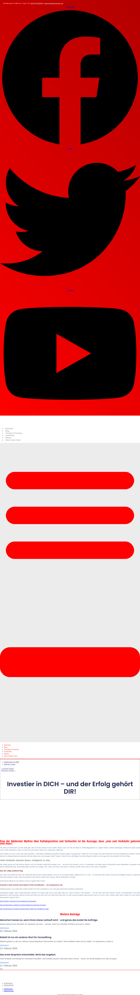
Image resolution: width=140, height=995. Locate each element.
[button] (70, 592)
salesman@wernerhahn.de (53, 3)
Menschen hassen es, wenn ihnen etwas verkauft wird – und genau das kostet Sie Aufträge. (49, 920)
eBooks (8, 438)
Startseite (9, 428)
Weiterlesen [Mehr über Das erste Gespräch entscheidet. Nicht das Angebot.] (4, 962)
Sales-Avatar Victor (13, 440)
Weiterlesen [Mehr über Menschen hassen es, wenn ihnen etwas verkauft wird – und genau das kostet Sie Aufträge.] (4, 928)
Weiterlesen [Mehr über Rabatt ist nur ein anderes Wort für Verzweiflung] (4, 945)
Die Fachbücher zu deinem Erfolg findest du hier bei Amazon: (23, 905)
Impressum (8, 983)
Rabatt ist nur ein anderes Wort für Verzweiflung (25, 937)
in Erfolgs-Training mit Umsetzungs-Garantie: (19, 901)
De (1, 901)
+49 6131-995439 (36, 3)
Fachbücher (9, 435)
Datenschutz (9, 985)
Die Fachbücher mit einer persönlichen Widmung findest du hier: (24, 909)
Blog (7, 431)
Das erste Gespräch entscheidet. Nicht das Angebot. (28, 954)
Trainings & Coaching (13, 433)
